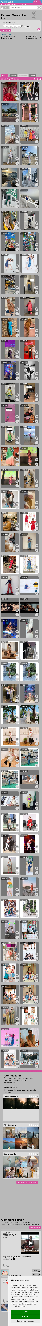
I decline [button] (25, 1316)
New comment (35, 1227)
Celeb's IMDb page (8, 34)
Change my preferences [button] (25, 1321)
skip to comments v (33, 1071)
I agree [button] (25, 1312)
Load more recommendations (27, 1182)
